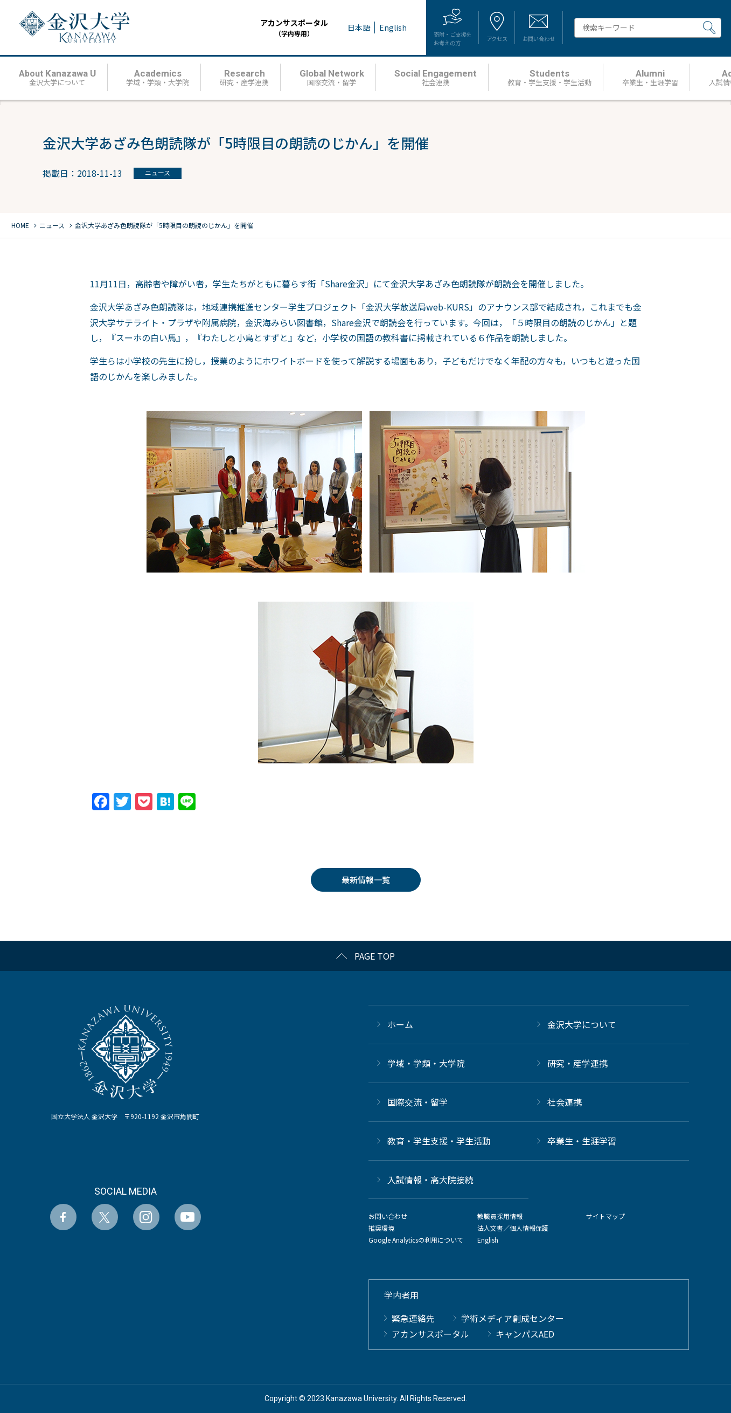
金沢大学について (581, 1024)
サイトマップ (605, 1216)
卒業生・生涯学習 (581, 1140)
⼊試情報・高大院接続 (430, 1179)
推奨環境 (381, 1227)
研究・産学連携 (577, 1063)
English (487, 1239)
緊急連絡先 (413, 1318)
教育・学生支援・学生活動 (439, 1140)
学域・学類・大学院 (426, 1063)
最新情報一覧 (366, 879)
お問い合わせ (387, 1216)
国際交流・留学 (417, 1101)
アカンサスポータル (261, 27)
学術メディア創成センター (512, 1318)
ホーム (400, 1024)
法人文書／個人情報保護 (512, 1227)
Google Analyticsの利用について (415, 1239)
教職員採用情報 (500, 1216)
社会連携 (564, 1101)
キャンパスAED (525, 1333)
